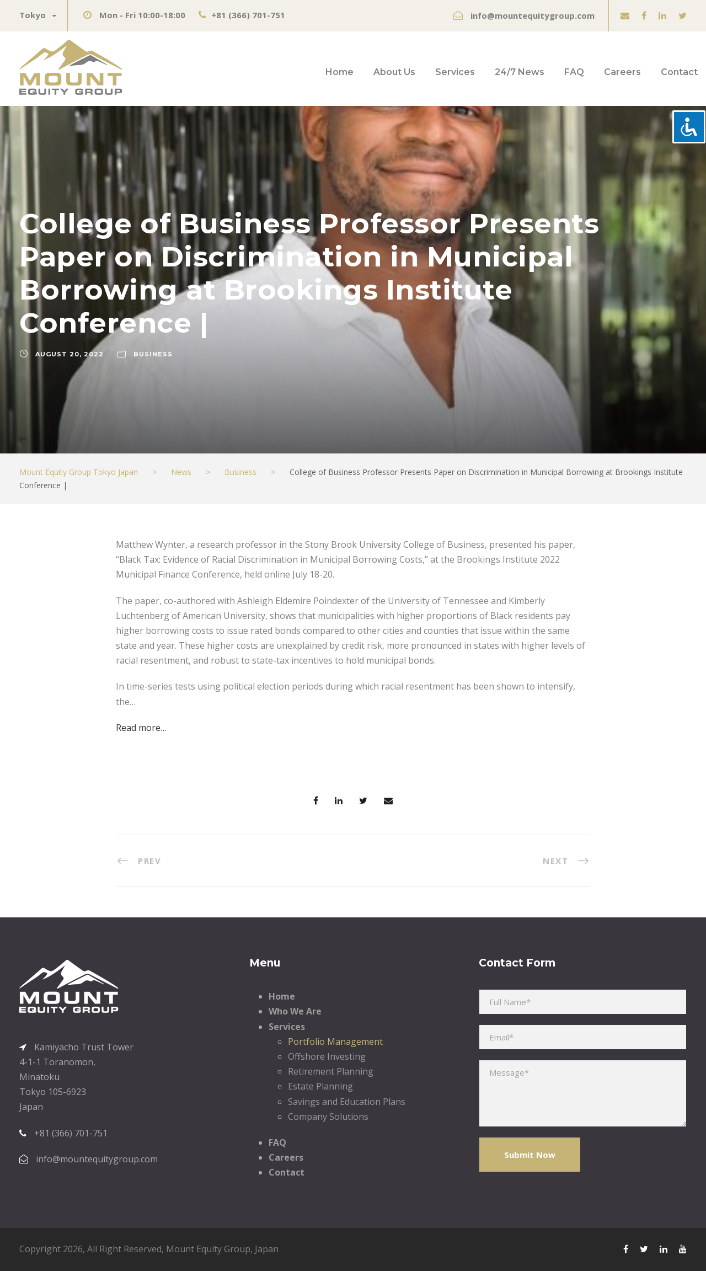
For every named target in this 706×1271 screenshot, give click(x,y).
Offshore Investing (327, 1056)
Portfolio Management (335, 1041)
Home (339, 72)
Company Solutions (328, 1116)
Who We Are (295, 1011)
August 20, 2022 (69, 354)
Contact (679, 72)
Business (153, 354)
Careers (622, 72)
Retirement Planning (330, 1071)
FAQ (574, 72)
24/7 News (519, 72)
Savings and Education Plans (346, 1102)
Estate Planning (320, 1086)
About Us (394, 72)
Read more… (141, 728)
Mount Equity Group (208, 1249)
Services (455, 72)
